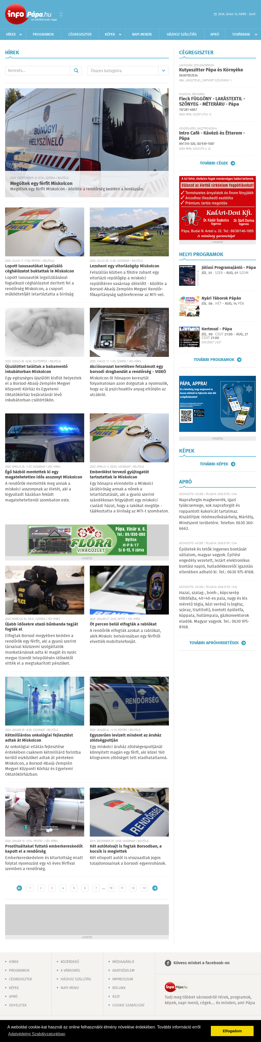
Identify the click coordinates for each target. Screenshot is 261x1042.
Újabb (19, 888)
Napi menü (70, 988)
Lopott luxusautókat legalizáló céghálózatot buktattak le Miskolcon (39, 269)
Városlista (61, 14)
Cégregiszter (80, 34)
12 (133, 888)
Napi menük (142, 34)
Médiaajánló (123, 962)
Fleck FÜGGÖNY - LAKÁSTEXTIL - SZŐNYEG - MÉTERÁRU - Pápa (212, 101)
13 (144, 888)
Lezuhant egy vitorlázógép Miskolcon (124, 266)
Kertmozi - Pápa (217, 329)
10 (111, 888)
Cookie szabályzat (128, 1005)
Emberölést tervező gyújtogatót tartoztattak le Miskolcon (119, 474)
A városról (71, 970)
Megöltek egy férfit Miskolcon (41, 183)
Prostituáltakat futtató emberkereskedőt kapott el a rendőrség (44, 849)
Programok (43, 34)
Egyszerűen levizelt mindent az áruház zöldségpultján (125, 738)
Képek (110, 34)
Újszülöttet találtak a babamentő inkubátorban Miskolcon (36, 369)
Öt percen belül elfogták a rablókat (123, 624)
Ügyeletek (18, 1005)
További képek (214, 464)
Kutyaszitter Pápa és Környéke (211, 70)
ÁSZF (116, 997)
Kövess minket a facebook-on (201, 963)
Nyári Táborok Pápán (221, 298)
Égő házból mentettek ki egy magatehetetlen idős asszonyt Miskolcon (43, 474)
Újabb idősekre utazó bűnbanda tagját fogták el (41, 627)
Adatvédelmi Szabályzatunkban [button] (36, 1034)
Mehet (76, 70)
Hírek (11, 34)
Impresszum (122, 979)
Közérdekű (70, 962)
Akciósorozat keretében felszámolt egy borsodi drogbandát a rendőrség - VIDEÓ (128, 369)
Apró (214, 34)
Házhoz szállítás (182, 34)
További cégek (214, 163)
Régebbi (155, 888)
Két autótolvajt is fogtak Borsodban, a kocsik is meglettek (126, 849)
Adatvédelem (123, 970)
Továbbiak (241, 34)
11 (122, 888)
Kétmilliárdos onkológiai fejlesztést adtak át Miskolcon (39, 738)
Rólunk (119, 988)
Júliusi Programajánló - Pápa (229, 268)
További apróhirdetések (214, 643)
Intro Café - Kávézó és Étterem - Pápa (212, 136)
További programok (214, 359)
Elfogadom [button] (232, 1031)
